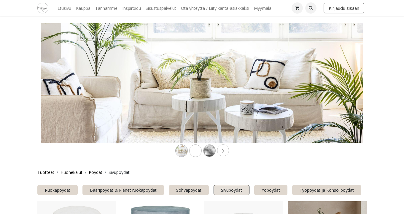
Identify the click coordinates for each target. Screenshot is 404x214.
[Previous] (65, 92)
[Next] (339, 92)
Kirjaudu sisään (344, 8)
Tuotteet (45, 172)
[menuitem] (64, 8)
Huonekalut (71, 172)
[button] (310, 8)
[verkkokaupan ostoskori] (297, 8)
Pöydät (95, 172)
